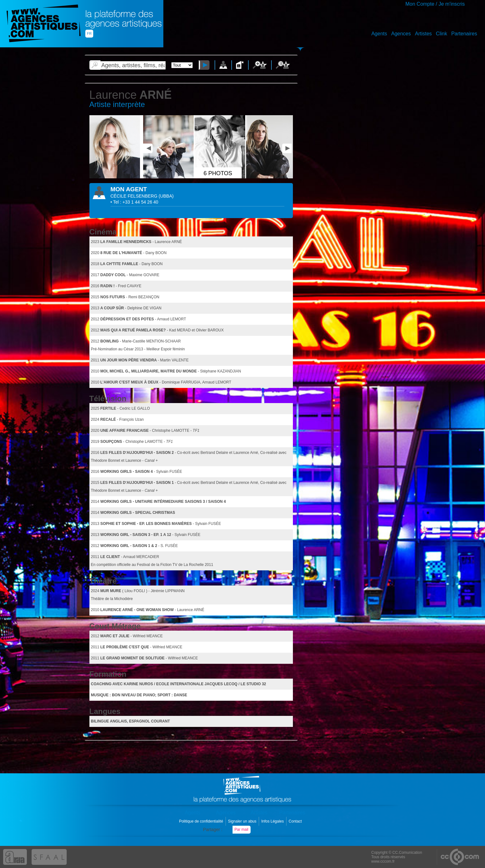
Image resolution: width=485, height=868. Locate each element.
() (166, 196)
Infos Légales (273, 821)
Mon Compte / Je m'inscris (435, 4)
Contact (296, 821)
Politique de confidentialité (201, 821)
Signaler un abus (242, 821)
